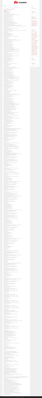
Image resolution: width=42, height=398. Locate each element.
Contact (32, 7)
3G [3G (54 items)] (31, 31)
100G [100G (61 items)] (33, 31)
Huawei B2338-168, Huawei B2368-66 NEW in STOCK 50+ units (34, 19)
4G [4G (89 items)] (32, 31)
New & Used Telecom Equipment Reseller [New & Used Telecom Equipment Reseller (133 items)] (34, 50)
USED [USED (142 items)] (35, 53)
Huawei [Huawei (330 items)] (34, 33)
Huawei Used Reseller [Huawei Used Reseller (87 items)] (34, 47)
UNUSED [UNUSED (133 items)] (32, 53)
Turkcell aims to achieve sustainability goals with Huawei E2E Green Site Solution (34, 21)
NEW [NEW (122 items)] (32, 49)
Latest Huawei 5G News (33, 8)
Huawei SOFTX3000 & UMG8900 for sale (9, 9)
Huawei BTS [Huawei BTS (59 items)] (32, 35)
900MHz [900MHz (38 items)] (34, 31)
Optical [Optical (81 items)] (34, 51)
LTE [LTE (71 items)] (37, 48)
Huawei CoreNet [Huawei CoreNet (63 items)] (34, 36)
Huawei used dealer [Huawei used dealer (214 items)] (34, 46)
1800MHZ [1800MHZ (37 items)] (36, 31)
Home (32, 6)
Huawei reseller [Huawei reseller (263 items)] (34, 42)
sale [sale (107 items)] (35, 52)
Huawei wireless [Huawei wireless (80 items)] (35, 48)
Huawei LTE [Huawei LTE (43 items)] (35, 38)
